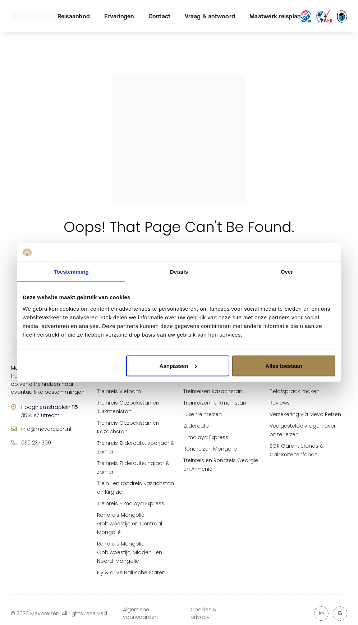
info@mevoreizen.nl (46, 429)
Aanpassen (178, 365)
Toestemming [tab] (71, 272)
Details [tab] (179, 272)
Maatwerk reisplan (274, 16)
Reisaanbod (74, 16)
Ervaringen (119, 16)
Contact (159, 16)
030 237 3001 (36, 442)
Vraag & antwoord (210, 16)
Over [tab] (287, 272)
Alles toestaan (284, 365)
